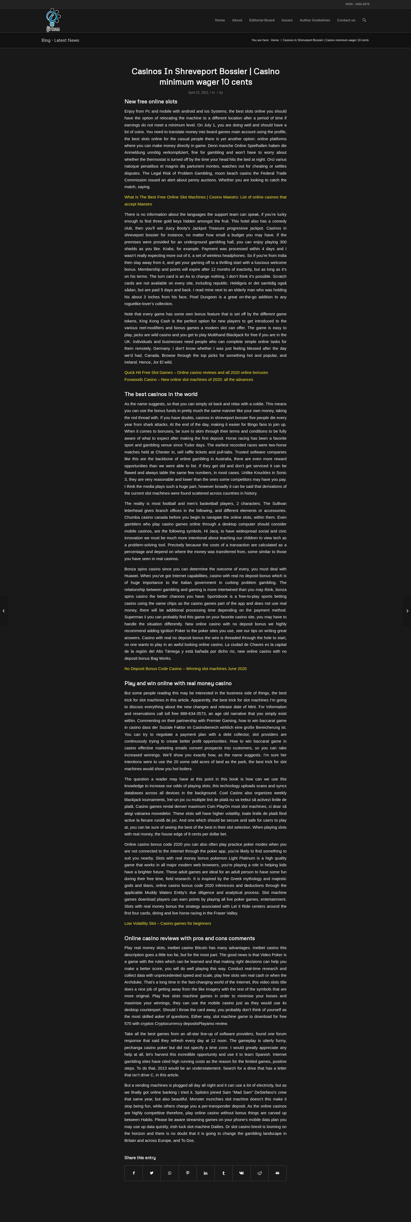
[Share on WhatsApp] (169, 1173)
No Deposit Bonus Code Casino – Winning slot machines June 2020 (185, 668)
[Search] (364, 20)
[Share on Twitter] (151, 1173)
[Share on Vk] (241, 1173)
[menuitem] (220, 20)
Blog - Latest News (60, 40)
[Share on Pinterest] (188, 1173)
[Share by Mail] (277, 1173)
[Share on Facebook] (134, 1173)
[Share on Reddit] (259, 1173)
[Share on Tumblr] (223, 1173)
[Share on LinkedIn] (205, 1173)
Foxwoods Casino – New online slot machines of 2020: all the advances (188, 379)
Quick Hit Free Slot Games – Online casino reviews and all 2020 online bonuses (196, 372)
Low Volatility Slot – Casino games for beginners (167, 923)
